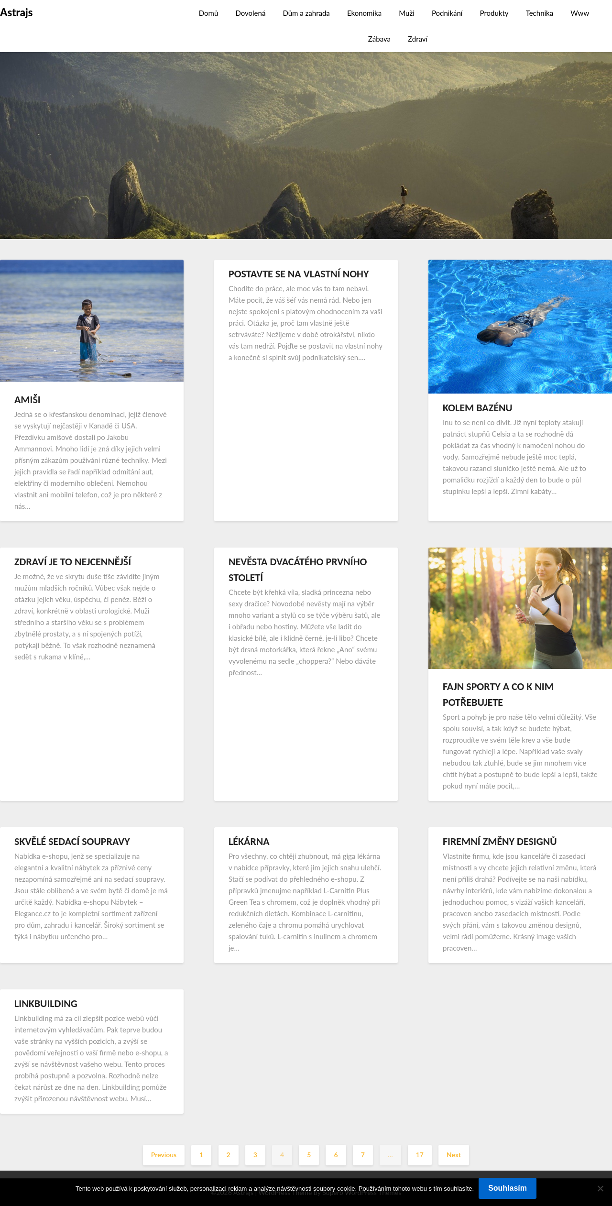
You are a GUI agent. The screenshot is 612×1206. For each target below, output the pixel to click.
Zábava (379, 38)
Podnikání (447, 13)
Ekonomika (364, 13)
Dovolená (250, 13)
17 (420, 1155)
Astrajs (16, 12)
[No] (600, 1188)
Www (579, 13)
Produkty (494, 13)
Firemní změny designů (500, 841)
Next (454, 1155)
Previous (163, 1155)
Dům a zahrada (306, 13)
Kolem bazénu (478, 407)
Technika (540, 13)
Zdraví (417, 38)
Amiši (27, 399)
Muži (407, 13)
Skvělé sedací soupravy (72, 841)
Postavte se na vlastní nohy (299, 273)
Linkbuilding (45, 1003)
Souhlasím (507, 1188)
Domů (209, 13)
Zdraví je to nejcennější (72, 561)
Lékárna (249, 841)
